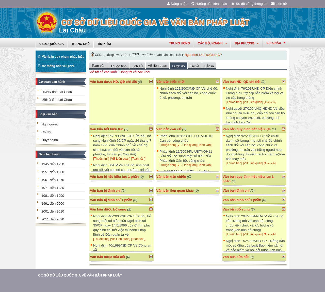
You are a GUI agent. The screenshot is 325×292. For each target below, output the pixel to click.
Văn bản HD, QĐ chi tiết (242, 82)
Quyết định (49, 140)
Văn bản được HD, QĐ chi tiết (113, 82)
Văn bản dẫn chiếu (171, 177)
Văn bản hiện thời (170, 82)
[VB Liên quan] (253, 102)
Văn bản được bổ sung (108, 209)
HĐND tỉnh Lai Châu (56, 92)
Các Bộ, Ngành (212, 43)
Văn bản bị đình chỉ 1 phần (111, 200)
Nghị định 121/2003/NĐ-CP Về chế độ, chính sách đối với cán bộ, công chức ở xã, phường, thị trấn (188, 93)
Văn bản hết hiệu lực (106, 129)
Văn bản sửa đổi (236, 257)
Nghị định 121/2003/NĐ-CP (203, 55)
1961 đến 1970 (52, 180)
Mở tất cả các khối (103, 72)
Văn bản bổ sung (236, 209)
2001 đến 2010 (52, 211)
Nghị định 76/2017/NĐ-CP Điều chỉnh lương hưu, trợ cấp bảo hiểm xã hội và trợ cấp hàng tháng (255, 93)
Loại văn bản (48, 114)
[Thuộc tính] (234, 102)
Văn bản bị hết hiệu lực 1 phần (114, 177)
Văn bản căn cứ (168, 129)
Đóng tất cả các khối (135, 72)
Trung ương (179, 43)
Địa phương (247, 43)
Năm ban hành (49, 154)
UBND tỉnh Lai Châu (56, 100)
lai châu (276, 43)
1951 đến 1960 (52, 172)
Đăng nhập (177, 4)
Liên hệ (279, 4)
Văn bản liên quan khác (175, 190)
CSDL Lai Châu (142, 54)
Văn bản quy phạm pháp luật (63, 56)
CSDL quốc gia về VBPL (111, 55)
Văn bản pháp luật (168, 55)
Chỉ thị (46, 132)
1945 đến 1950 (52, 164)
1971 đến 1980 (52, 188)
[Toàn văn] (270, 102)
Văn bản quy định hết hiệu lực (247, 129)
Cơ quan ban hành (52, 82)
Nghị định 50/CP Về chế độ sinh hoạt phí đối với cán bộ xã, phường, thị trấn (122, 169)
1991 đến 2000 (52, 203)
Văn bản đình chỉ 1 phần (242, 200)
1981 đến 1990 (52, 196)
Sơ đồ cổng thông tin (249, 4)
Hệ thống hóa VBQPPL (58, 66)
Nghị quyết (49, 124)
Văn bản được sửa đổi (107, 257)
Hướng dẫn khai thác (209, 4)
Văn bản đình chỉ (236, 190)
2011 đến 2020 (52, 219)
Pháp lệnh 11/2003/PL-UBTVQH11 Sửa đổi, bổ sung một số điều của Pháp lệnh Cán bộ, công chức (185, 156)
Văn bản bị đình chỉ (105, 190)
